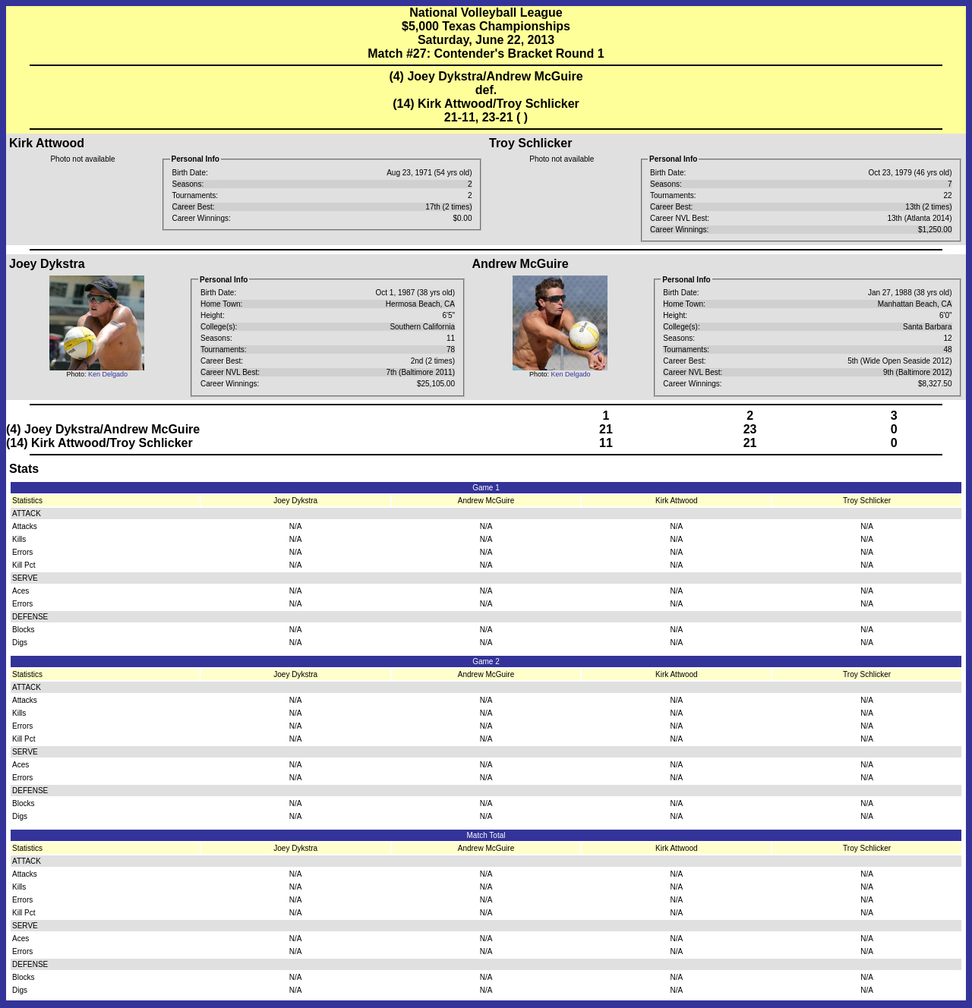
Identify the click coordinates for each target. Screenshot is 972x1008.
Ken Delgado (108, 374)
